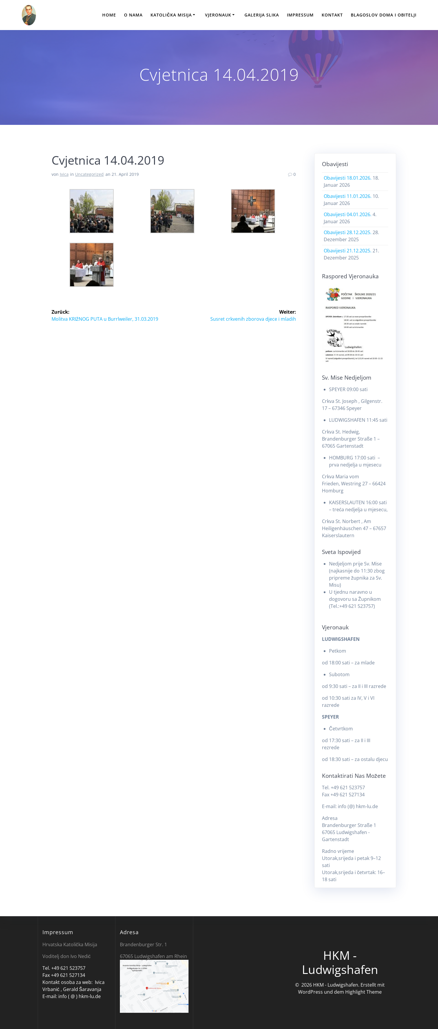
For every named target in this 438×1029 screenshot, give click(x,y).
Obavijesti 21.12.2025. (347, 250)
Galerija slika (261, 15)
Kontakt (332, 15)
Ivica (64, 174)
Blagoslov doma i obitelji (383, 15)
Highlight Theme (363, 992)
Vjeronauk (218, 15)
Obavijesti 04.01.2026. (347, 214)
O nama (133, 15)
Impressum (300, 15)
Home (109, 15)
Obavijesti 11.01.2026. (347, 196)
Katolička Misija (171, 15)
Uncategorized (89, 174)
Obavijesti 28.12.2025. (347, 232)
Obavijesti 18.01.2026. (347, 178)
